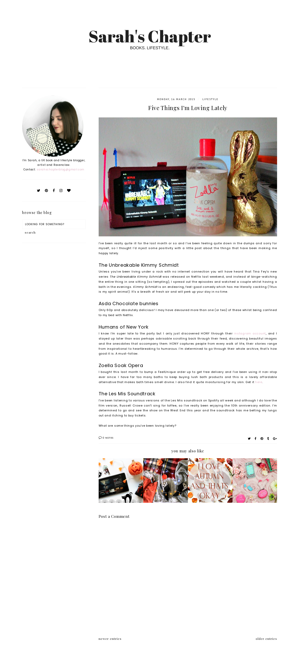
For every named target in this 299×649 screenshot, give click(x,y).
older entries (266, 639)
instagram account (250, 333)
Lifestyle (210, 99)
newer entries (110, 639)
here (258, 382)
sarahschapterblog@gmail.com (60, 169)
